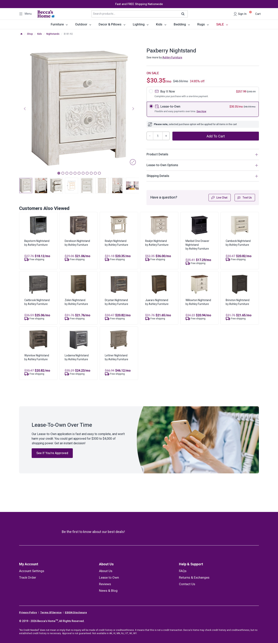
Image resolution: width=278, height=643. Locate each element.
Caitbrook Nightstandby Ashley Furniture (37, 302)
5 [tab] (75, 173)
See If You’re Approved (52, 453)
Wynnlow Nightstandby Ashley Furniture (36, 357)
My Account (28, 564)
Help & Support (191, 564)
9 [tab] (91, 173)
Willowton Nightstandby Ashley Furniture (198, 302)
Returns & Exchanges (194, 577)
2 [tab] (62, 173)
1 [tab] (58, 173)
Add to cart (216, 136)
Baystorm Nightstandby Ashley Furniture (36, 243)
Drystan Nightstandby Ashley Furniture (116, 302)
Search (184, 14)
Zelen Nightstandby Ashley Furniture (76, 302)
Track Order (27, 577)
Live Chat (219, 198)
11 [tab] (99, 173)
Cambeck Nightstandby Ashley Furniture (238, 243)
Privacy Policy (28, 613)
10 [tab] (95, 173)
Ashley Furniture (172, 58)
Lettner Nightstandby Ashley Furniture (116, 357)
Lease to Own (109, 577)
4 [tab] (71, 173)
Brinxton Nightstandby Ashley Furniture (237, 302)
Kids (39, 34)
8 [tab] (87, 173)
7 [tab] (83, 173)
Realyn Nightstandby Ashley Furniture (116, 243)
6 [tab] (79, 173)
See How (201, 111)
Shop (30, 34)
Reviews (105, 584)
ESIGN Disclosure (76, 613)
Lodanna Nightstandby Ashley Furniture (77, 357)
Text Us (244, 198)
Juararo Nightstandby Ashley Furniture (157, 302)
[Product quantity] (158, 136)
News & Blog (108, 590)
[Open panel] (25, 14)
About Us (106, 564)
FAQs (182, 571)
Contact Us (187, 584)
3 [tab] (66, 173)
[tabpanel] (79, 108)
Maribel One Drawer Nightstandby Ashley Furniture (197, 245)
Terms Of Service (51, 613)
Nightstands (52, 34)
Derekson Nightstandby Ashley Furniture (77, 243)
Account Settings (31, 571)
